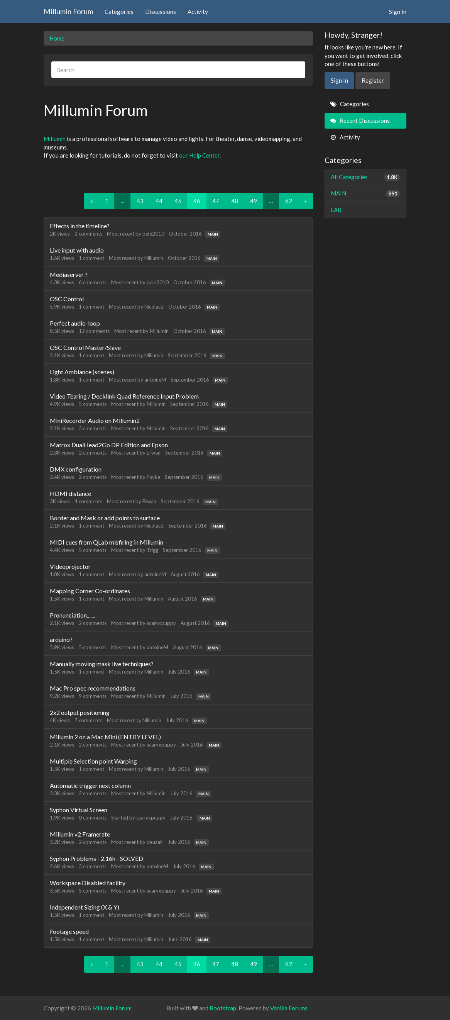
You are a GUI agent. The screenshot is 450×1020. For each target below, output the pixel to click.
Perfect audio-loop (75, 323)
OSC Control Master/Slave (85, 347)
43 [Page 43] (140, 200)
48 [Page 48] (234, 200)
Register (373, 80)
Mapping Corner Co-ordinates (90, 590)
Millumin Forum (68, 11)
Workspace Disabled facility (87, 882)
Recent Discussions (360, 120)
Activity (198, 11)
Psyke (153, 477)
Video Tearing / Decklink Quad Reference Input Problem (124, 396)
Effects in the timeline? (80, 225)
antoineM (155, 380)
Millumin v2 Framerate (80, 834)
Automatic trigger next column (90, 785)
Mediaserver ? (69, 274)
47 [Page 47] (215, 200)
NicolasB (154, 307)
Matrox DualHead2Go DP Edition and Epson (109, 444)
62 (288, 200)
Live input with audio (77, 250)
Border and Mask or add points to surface (105, 517)
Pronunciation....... (72, 615)
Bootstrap (223, 1008)
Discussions (160, 11)
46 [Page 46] (196, 200)
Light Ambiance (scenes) (82, 371)
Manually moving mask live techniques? (102, 663)
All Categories (366, 177)
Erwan (154, 453)
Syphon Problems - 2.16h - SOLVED (96, 858)
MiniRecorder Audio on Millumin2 (95, 420)
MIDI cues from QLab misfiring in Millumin (106, 542)
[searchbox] (178, 69)
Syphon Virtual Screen (78, 809)
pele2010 (153, 234)
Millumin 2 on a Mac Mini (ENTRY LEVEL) (105, 736)
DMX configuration (76, 469)
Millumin (55, 138)
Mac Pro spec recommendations (92, 688)
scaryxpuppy (161, 623)
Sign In (397, 11)
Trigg (152, 550)
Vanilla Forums (289, 1008)
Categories (119, 11)
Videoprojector (70, 566)
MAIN (213, 234)
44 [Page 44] (159, 200)
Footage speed (69, 931)
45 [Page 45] (177, 200)
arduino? (61, 639)
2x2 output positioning (80, 712)
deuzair (155, 842)
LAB (336, 209)
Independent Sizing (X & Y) (84, 907)
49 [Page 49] (253, 200)
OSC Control (67, 298)
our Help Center (199, 155)
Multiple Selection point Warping (93, 761)
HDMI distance (70, 493)
